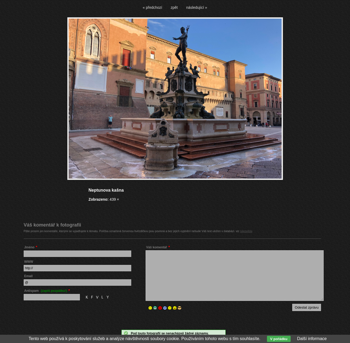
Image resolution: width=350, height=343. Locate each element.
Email (28, 276)
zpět (174, 7)
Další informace (312, 338)
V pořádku (278, 339)
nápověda (246, 231)
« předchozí (152, 7)
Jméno (29, 247)
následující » (196, 7)
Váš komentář (156, 247)
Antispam (45, 291)
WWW (28, 262)
